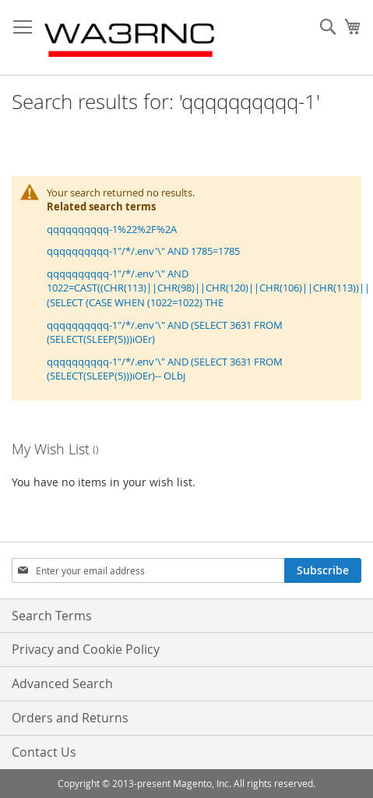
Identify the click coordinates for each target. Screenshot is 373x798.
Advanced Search (62, 683)
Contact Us (44, 752)
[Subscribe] (322, 570)
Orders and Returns (70, 717)
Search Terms (52, 615)
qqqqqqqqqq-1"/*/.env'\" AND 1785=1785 (143, 251)
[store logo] (130, 38)
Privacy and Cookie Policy (86, 649)
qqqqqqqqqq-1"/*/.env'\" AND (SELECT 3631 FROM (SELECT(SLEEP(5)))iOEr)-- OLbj (165, 369)
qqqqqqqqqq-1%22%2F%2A (112, 229)
